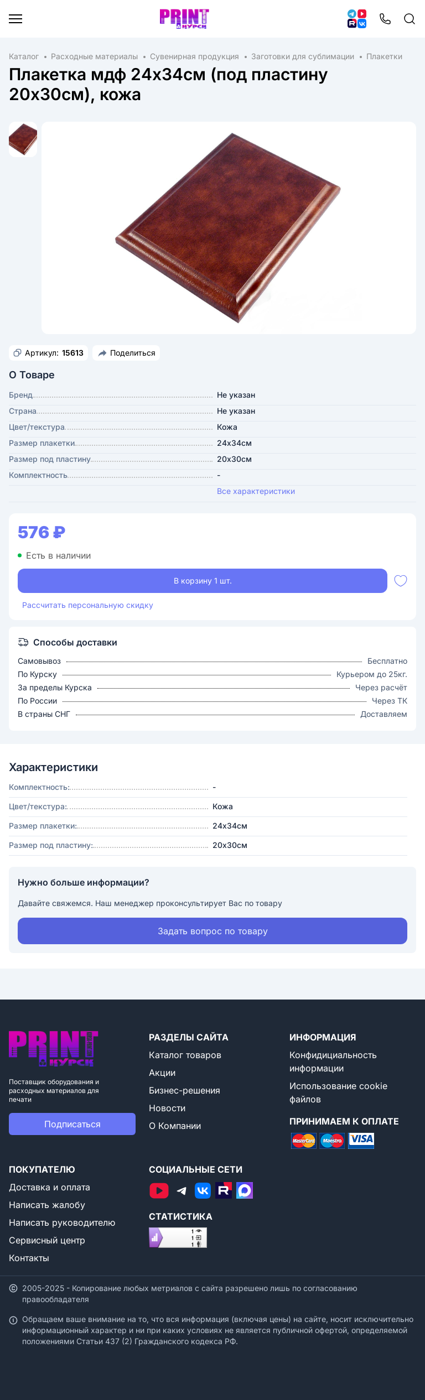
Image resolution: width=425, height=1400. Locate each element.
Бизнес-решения (184, 1090)
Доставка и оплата (49, 1187)
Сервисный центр (47, 1240)
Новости (167, 1107)
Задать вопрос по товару (213, 930)
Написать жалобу (47, 1204)
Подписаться (72, 1124)
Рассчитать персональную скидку (87, 605)
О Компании (175, 1125)
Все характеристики (256, 491)
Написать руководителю (62, 1222)
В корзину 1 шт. (203, 580)
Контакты (29, 1257)
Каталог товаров (185, 1054)
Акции (162, 1072)
